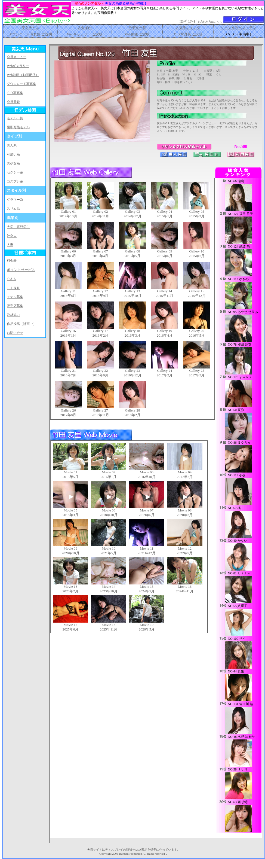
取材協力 (13, 315)
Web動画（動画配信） (23, 75)
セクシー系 (15, 172)
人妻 (10, 245)
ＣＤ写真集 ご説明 (187, 34)
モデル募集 (15, 297)
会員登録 (13, 102)
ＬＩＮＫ (13, 288)
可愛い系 (13, 154)
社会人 (12, 236)
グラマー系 (15, 200)
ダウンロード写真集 (21, 84)
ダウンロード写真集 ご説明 (30, 34)
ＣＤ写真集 (15, 93)
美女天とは (30, 28)
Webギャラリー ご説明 (85, 34)
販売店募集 (15, 306)
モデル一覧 (137, 28)
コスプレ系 (15, 181)
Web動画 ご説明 (137, 34)
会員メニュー (16, 57)
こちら (218, 21)
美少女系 (13, 163)
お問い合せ (15, 333)
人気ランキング (187, 28)
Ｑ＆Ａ (11, 279)
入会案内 (85, 28)
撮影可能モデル (18, 127)
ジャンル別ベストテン (238, 28)
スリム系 (13, 209)
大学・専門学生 (18, 227)
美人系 (12, 145)
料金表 (12, 261)
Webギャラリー (18, 66)
